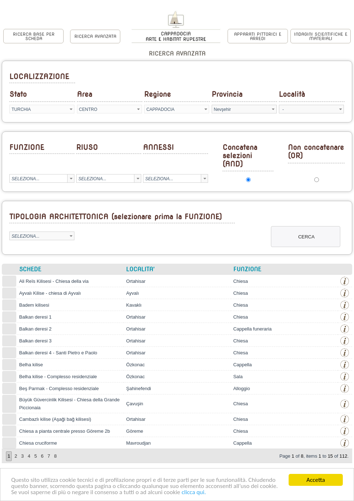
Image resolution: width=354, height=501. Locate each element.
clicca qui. (194, 492)
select (71, 109)
